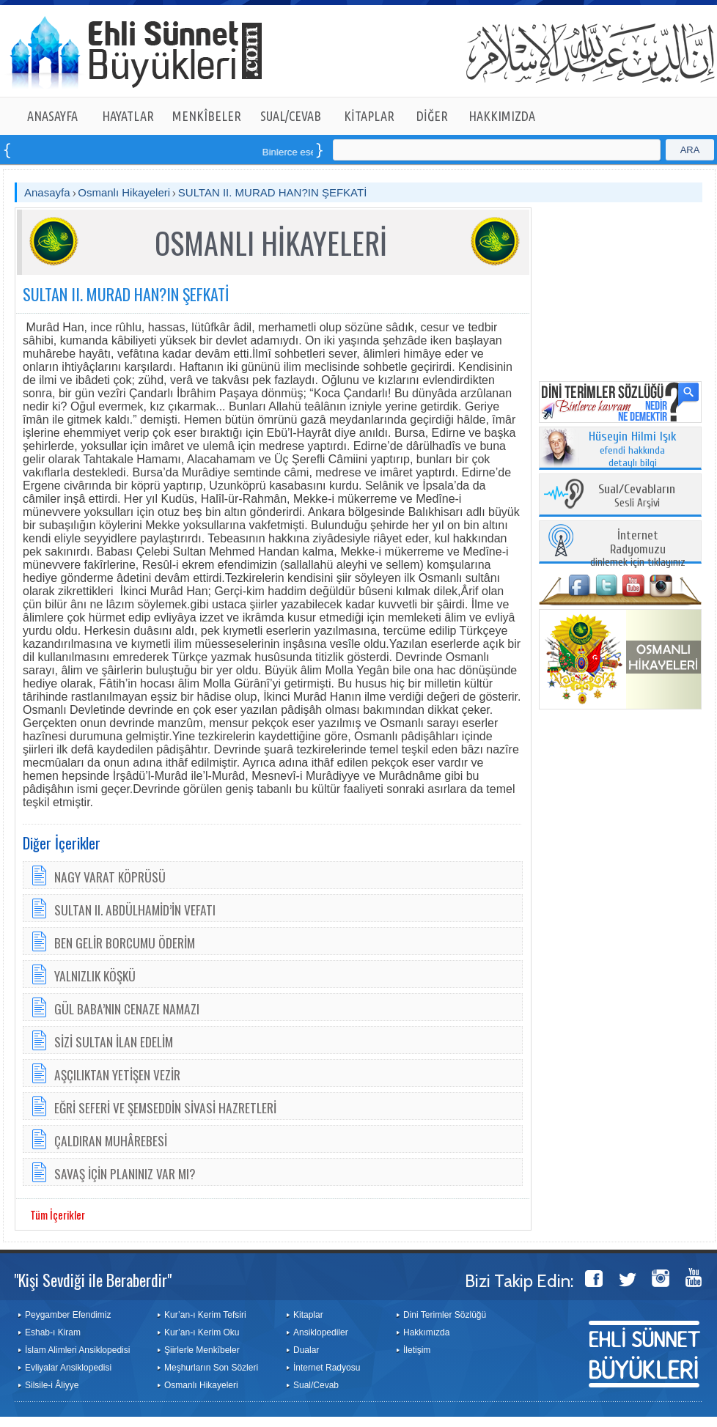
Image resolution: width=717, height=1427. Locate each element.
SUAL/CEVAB (290, 115)
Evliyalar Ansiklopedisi (68, 1368)
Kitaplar (308, 1315)
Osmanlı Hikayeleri (124, 192)
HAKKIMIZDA (501, 115)
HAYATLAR (128, 115)
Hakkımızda (426, 1332)
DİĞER (432, 115)
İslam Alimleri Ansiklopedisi (77, 1350)
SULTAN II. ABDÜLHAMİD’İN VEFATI (135, 909)
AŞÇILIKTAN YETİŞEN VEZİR (117, 1074)
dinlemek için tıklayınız (637, 549)
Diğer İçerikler (61, 843)
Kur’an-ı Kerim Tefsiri (205, 1315)
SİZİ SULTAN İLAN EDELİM (113, 1041)
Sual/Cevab (316, 1385)
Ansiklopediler (320, 1332)
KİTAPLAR (369, 115)
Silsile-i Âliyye (51, 1385)
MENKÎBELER (206, 115)
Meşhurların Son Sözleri (211, 1368)
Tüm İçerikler (57, 1214)
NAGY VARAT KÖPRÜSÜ (110, 876)
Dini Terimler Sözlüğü (444, 1315)
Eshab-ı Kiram (53, 1332)
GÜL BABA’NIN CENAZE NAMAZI (126, 1008)
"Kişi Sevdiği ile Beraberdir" (93, 1279)
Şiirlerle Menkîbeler (202, 1350)
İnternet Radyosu (326, 1368)
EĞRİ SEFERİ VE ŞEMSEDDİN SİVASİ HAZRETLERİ (165, 1107)
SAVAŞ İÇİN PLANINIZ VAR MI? (125, 1173)
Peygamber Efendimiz (68, 1315)
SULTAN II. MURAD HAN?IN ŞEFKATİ (272, 192)
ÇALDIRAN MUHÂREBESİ (110, 1140)
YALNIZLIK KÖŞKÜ (95, 975)
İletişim (416, 1350)
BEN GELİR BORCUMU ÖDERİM (124, 942)
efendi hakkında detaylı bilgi (633, 450)
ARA (690, 149)
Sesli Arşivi (636, 496)
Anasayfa (47, 192)
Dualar (306, 1350)
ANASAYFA (52, 115)
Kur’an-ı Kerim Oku (201, 1332)
